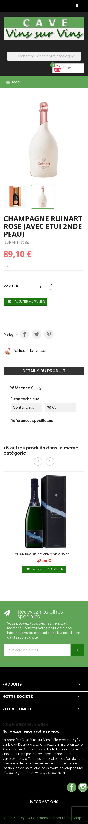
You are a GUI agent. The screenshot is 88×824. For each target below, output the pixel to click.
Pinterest (49, 334)
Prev (38, 461)
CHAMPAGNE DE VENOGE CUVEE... (44, 554)
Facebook (71, 787)
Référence (19, 388)
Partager (24, 334)
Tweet (36, 334)
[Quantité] (43, 287)
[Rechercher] (44, 56)
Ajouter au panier (25, 302)
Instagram (82, 787)
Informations (44, 802)
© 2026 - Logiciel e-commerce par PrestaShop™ (44, 818)
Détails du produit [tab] (44, 370)
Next (50, 461)
